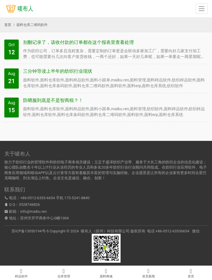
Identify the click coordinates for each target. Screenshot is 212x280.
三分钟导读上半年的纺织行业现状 (57, 71)
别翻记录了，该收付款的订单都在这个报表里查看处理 (78, 42)
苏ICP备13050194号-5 (30, 231)
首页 (7, 25)
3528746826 (29, 204)
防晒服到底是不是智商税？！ (53, 100)
